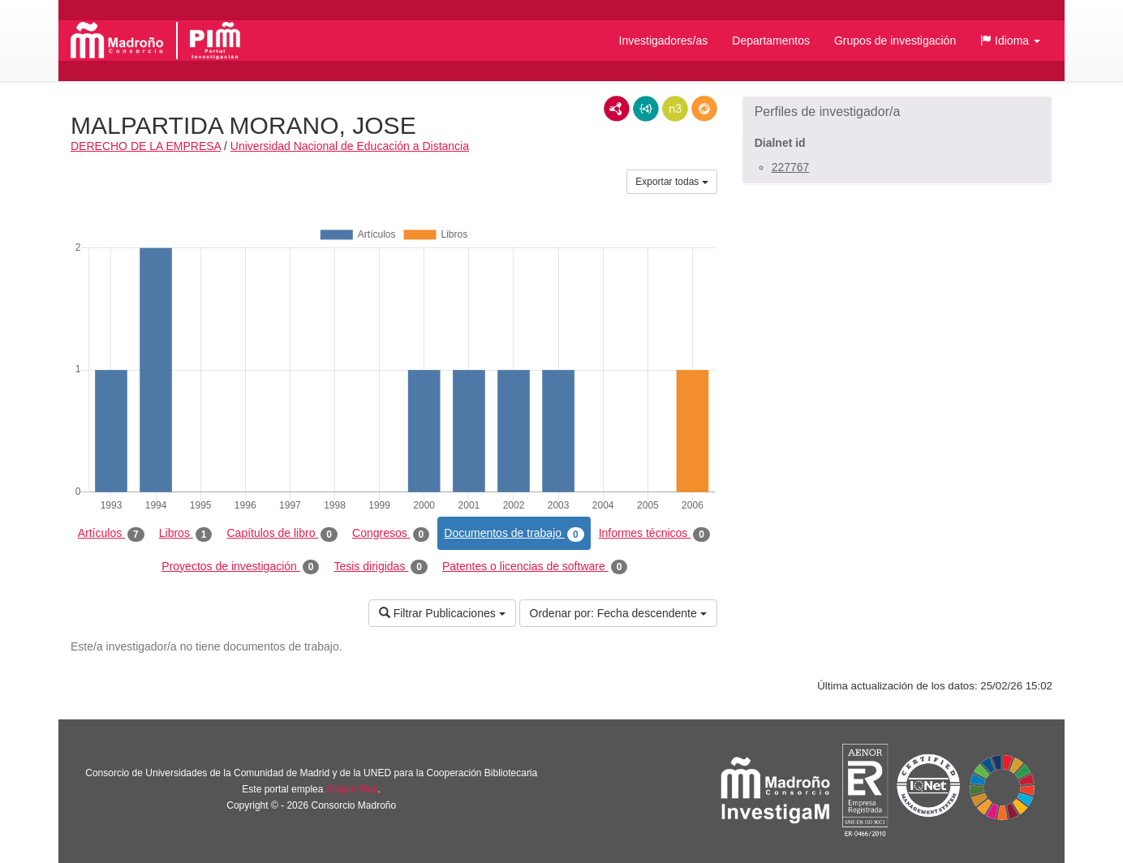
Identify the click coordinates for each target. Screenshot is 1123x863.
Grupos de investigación (895, 40)
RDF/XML (617, 109)
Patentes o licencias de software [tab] (534, 567)
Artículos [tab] (111, 533)
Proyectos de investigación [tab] (240, 567)
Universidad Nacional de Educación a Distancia (349, 146)
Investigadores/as (663, 40)
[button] (1010, 40)
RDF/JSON (704, 109)
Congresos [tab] (390, 533)
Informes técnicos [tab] (654, 533)
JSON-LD (646, 109)
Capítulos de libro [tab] (282, 533)
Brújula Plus (352, 789)
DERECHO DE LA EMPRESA (146, 146)
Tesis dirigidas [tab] (380, 567)
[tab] (897, 112)
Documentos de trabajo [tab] (513, 533)
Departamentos (771, 40)
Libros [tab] (186, 533)
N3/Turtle (675, 109)
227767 (791, 167)
